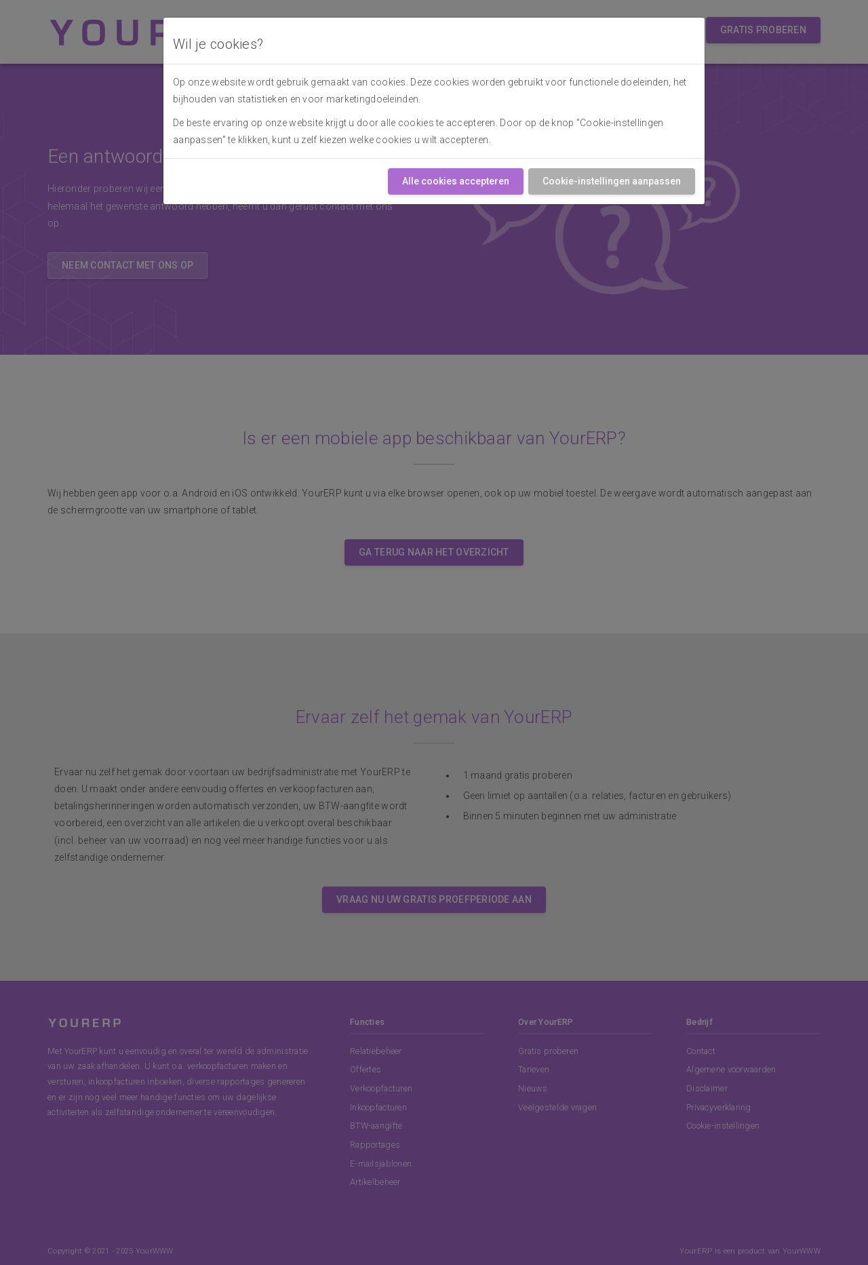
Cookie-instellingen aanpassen (611, 181)
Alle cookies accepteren (455, 181)
